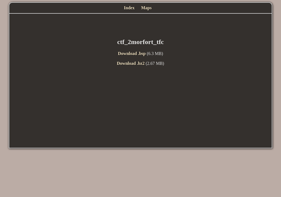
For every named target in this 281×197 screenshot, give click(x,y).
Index (129, 7)
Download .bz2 (131, 63)
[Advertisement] (140, 24)
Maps (146, 7)
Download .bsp (132, 53)
